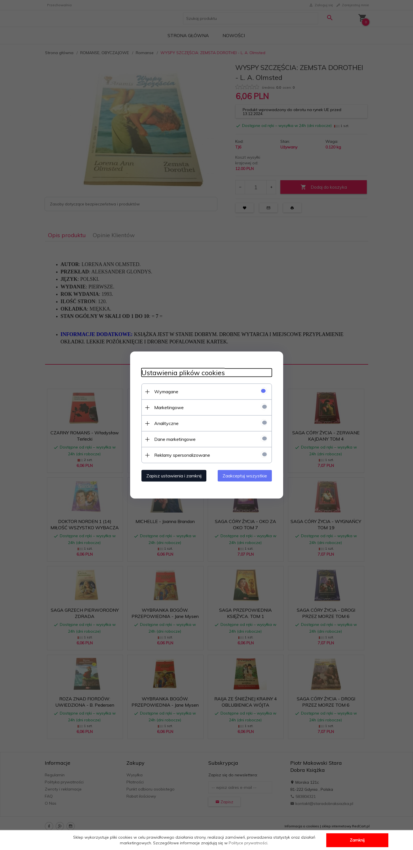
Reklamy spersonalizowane (182, 455)
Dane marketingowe (175, 439)
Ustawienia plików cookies (183, 373)
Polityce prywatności (248, 842)
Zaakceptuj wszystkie (245, 476)
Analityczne (166, 423)
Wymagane (166, 391)
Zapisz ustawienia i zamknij (174, 476)
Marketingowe (169, 407)
